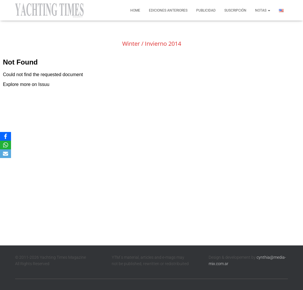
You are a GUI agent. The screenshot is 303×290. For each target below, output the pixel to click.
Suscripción (235, 10)
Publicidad (206, 10)
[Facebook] (5, 136)
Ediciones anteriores (168, 10)
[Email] (5, 153)
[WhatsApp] (5, 145)
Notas (262, 10)
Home (135, 10)
